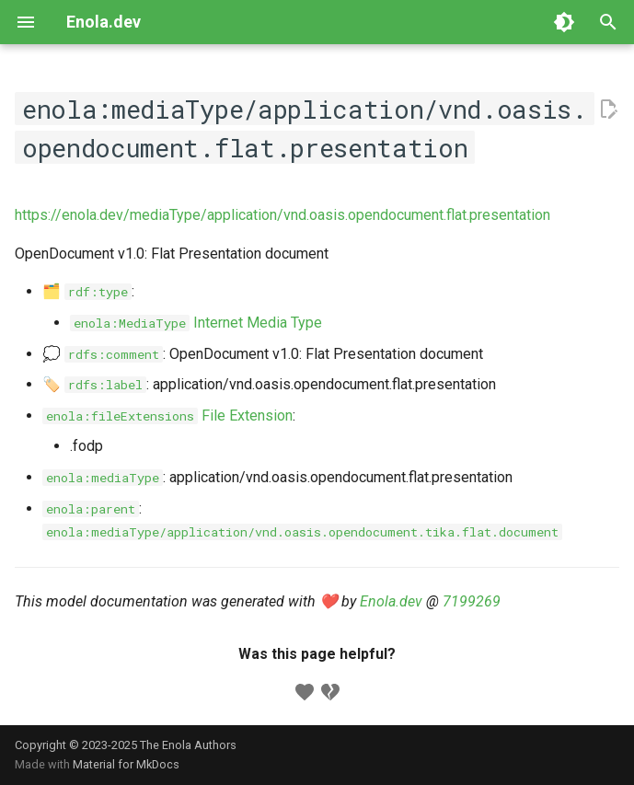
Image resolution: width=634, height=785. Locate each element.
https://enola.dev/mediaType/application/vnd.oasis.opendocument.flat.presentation (282, 215)
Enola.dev (391, 601)
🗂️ (87, 291)
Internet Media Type (196, 322)
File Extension (167, 415)
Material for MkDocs (126, 764)
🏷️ (94, 384)
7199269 (472, 601)
